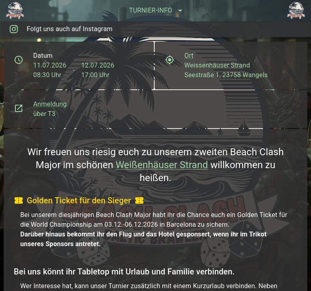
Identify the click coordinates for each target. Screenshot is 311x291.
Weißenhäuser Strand (161, 165)
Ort (189, 55)
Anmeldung (50, 104)
